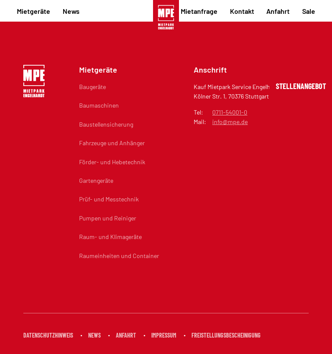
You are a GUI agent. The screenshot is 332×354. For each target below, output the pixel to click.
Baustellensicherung (106, 124)
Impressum (163, 335)
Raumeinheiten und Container (119, 255)
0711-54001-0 (229, 112)
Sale (308, 11)
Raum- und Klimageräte (110, 236)
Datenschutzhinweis (48, 335)
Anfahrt (278, 11)
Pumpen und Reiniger (107, 218)
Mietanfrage (199, 11)
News (71, 11)
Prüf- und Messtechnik (109, 199)
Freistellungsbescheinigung (226, 335)
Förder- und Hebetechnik (112, 162)
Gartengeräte (96, 180)
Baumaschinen (99, 105)
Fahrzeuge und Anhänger (112, 143)
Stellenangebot (301, 86)
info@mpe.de (230, 121)
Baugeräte (92, 86)
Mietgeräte (33, 11)
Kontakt (242, 11)
